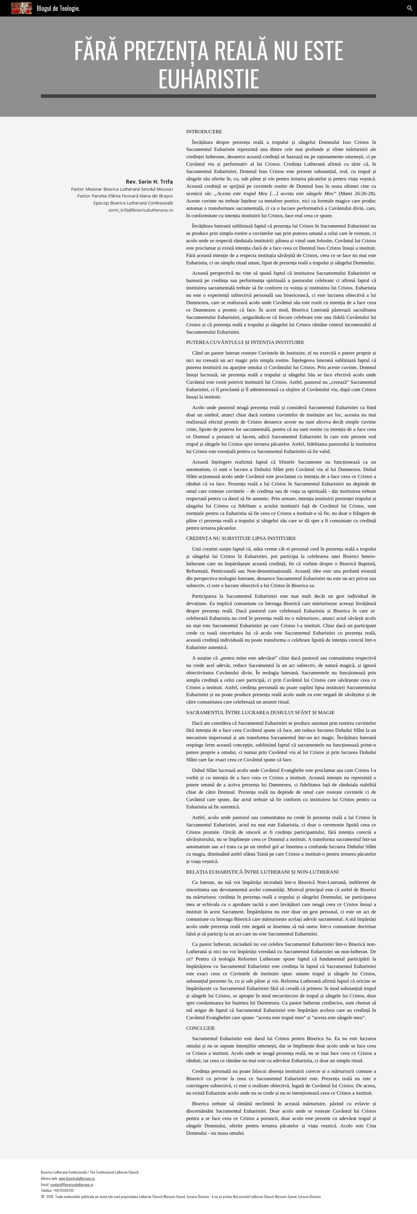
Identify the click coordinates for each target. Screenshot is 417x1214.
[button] (410, 8)
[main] (208, 66)
